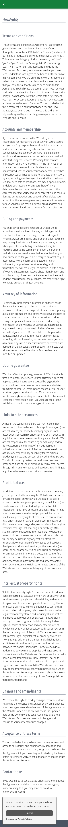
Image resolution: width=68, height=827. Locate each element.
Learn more (43, 806)
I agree (29, 812)
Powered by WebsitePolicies (19, 819)
